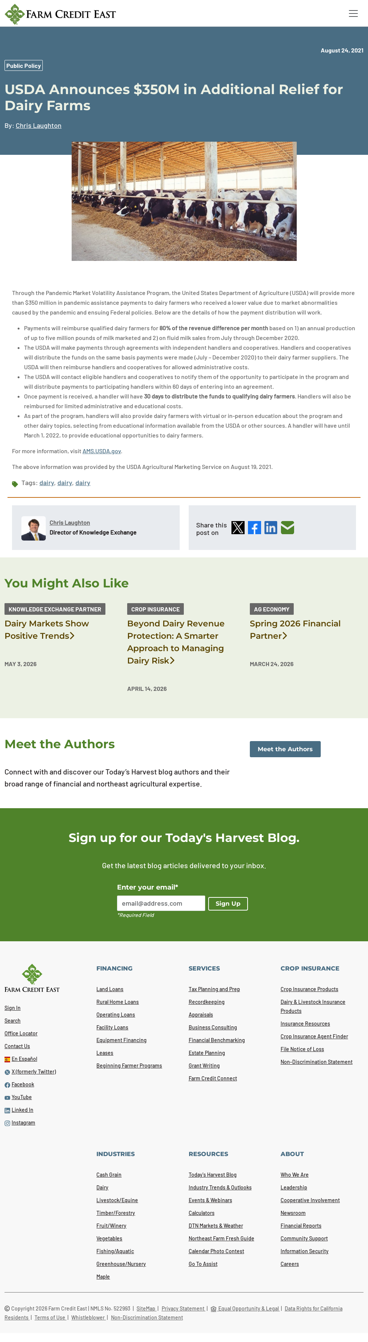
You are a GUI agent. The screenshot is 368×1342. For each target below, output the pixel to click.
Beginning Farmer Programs (129, 1065)
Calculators (202, 1213)
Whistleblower (88, 1317)
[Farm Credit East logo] (60, 14)
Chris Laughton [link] (39, 125)
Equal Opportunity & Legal (245, 1308)
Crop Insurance (155, 609)
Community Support (304, 1238)
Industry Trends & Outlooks (220, 1187)
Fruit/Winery (111, 1225)
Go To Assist (203, 1264)
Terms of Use (50, 1317)
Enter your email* (147, 887)
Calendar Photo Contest (216, 1251)
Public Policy (23, 65)
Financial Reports (301, 1225)
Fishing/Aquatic (115, 1251)
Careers (290, 1264)
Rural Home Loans (117, 1002)
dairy (46, 482)
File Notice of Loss (302, 1049)
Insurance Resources (305, 1023)
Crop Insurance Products (309, 989)
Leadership (294, 1187)
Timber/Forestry (115, 1213)
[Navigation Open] (353, 13)
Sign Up (228, 903)
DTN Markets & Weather (216, 1225)
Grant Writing (204, 1065)
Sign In (13, 1008)
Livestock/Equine (117, 1200)
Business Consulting (213, 1027)
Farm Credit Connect (213, 1078)
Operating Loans (115, 1014)
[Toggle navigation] (353, 13)
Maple (103, 1276)
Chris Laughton (70, 522)
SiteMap (146, 1308)
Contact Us (17, 1046)
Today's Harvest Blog (213, 1174)
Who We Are (295, 1174)
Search (13, 1020)
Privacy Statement (184, 1308)
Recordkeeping (207, 1002)
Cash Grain (109, 1174)
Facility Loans (112, 1027)
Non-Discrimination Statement (317, 1062)
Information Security (305, 1251)
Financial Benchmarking (217, 1040)
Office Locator (21, 1033)
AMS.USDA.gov (102, 450)
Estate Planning (207, 1053)
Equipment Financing (121, 1040)
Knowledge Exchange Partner (55, 609)
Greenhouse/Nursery (121, 1264)
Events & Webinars (210, 1200)
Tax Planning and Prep (214, 989)
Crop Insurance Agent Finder (314, 1036)
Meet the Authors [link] (285, 749)
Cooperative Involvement (310, 1200)
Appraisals (201, 1014)
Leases (104, 1053)
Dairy (102, 1187)
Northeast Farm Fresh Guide (221, 1238)
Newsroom (293, 1213)
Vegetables (109, 1238)
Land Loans (109, 989)
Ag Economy (272, 609)
